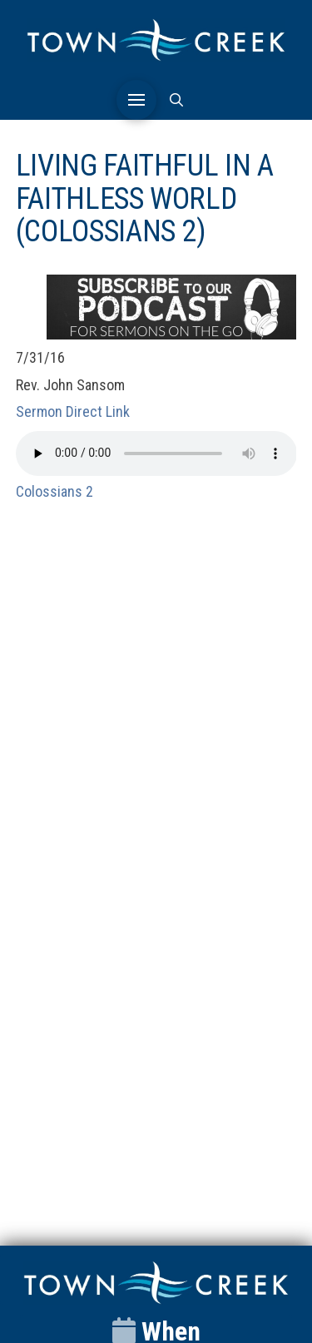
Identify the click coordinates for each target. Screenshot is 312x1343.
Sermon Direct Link (73, 411)
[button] (136, 100)
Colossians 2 (54, 491)
